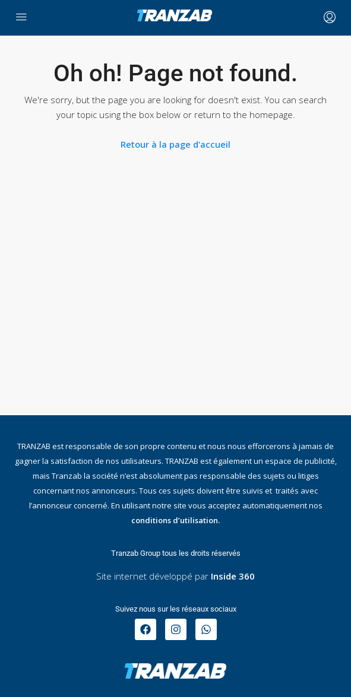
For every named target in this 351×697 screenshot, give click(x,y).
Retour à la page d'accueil (175, 144)
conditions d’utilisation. (175, 520)
